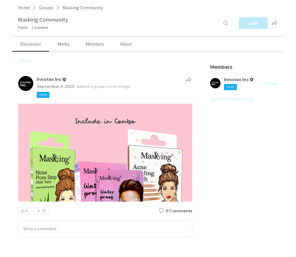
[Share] (188, 79)
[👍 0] (24, 211)
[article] (105, 157)
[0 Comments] (175, 211)
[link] (30, 44)
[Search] (225, 23)
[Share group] (274, 22)
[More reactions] (41, 211)
